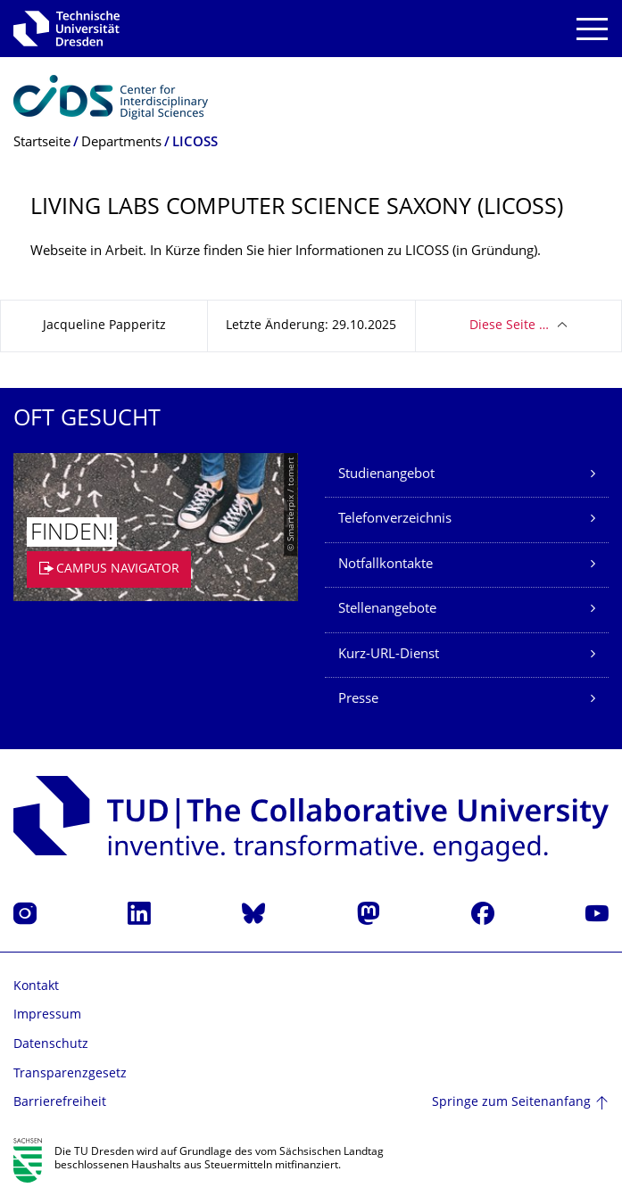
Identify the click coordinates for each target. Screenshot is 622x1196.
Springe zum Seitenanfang (511, 1103)
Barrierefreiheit (59, 1103)
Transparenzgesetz (70, 1074)
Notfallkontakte (385, 565)
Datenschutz (50, 1045)
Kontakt (36, 987)
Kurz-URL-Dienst (388, 655)
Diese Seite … (509, 326)
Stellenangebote (387, 609)
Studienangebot (386, 475)
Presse (358, 699)
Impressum (47, 1015)
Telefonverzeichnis (395, 519)
